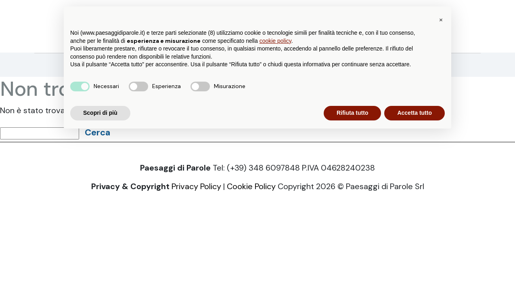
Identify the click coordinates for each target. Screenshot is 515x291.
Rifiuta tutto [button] (352, 113)
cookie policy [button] (275, 41)
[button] (440, 19)
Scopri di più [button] (100, 113)
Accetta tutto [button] (414, 113)
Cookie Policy (251, 186)
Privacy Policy (196, 186)
